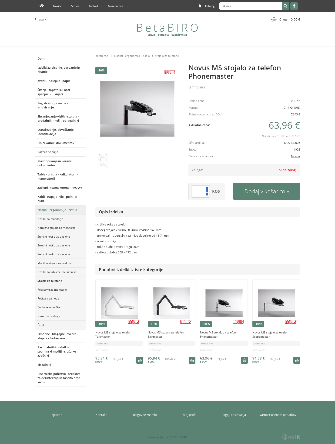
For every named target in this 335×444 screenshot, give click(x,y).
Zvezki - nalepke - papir (53, 81)
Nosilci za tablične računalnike (57, 272)
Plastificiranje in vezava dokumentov (54, 163)
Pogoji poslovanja (233, 415)
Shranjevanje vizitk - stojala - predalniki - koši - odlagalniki (58, 118)
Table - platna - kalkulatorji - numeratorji (57, 176)
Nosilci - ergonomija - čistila (57, 210)
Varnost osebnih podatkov (277, 415)
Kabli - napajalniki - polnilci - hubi (57, 199)
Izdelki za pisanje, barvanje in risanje (58, 69)
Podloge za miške (48, 307)
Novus (295, 156)
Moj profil (189, 415)
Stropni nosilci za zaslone (53, 245)
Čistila (41, 325)
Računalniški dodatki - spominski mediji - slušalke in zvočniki (58, 351)
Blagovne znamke (145, 415)
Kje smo (56, 415)
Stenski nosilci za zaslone (53, 237)
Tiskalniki (44, 365)
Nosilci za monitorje (50, 219)
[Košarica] (285, 19)
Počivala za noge (48, 298)
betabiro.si (102, 56)
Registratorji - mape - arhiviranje (52, 105)
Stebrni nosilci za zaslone (53, 254)
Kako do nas (115, 6)
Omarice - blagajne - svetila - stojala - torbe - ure (57, 336)
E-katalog (207, 6)
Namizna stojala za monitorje (56, 228)
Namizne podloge (48, 316)
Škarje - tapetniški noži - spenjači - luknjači (54, 92)
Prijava (40, 19)
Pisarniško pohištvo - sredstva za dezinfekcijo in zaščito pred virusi (58, 378)
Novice (57, 6)
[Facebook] (294, 6)
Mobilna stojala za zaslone (54, 263)
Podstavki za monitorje (52, 290)
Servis (75, 6)
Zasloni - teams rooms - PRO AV (59, 187)
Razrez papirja (47, 152)
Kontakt (93, 6)
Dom (40, 58)
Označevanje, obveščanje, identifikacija (55, 132)
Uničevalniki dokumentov (55, 143)
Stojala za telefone (49, 281)
